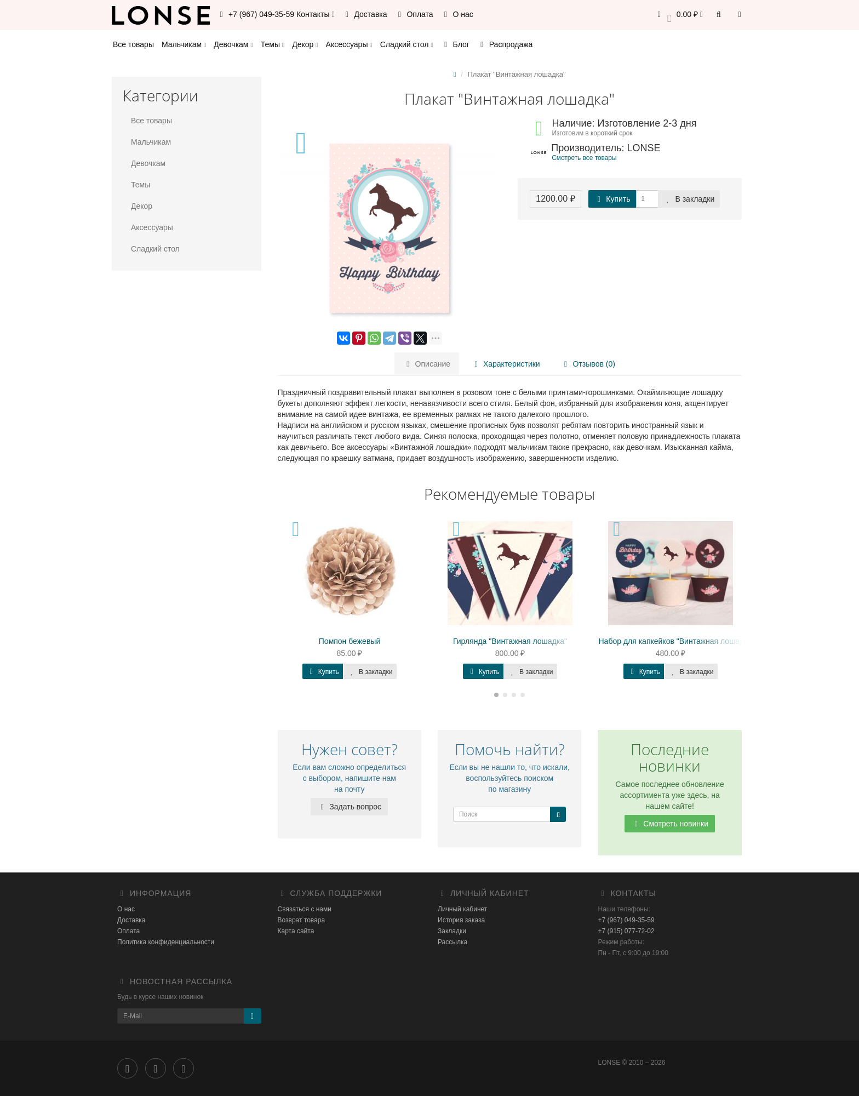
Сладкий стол (406, 44)
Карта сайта (296, 931)
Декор (305, 44)
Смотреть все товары (584, 158)
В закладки (689, 199)
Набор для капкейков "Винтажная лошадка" (677, 641)
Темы (272, 44)
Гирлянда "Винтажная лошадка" (510, 641)
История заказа (461, 920)
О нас (457, 14)
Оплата (414, 14)
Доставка (364, 14)
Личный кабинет (462, 909)
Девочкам (233, 44)
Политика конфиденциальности (165, 942)
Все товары (133, 44)
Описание (426, 363)
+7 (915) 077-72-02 (626, 931)
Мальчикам (184, 44)
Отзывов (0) (588, 363)
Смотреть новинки (669, 823)
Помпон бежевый (349, 641)
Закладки (452, 931)
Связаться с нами (304, 909)
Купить (612, 199)
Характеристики (505, 363)
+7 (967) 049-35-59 (626, 920)
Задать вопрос (349, 806)
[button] (678, 15)
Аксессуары (349, 44)
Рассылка (452, 942)
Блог (455, 44)
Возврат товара (301, 920)
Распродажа (505, 44)
